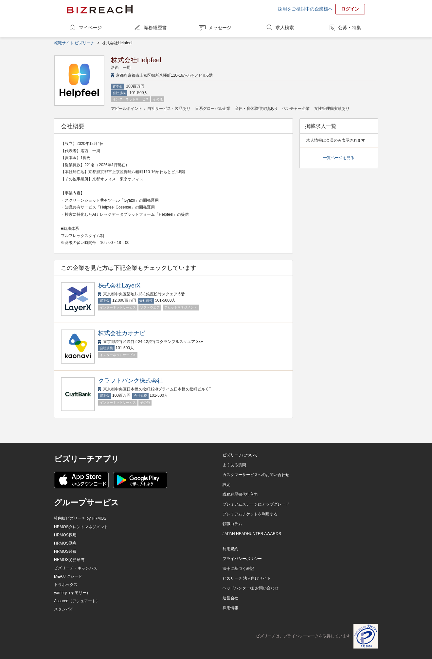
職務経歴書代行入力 (240, 494)
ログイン (350, 8)
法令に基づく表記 (238, 568)
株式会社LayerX (119, 285)
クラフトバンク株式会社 (130, 380)
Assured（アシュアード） (77, 601)
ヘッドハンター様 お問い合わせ (251, 588)
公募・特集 (349, 27)
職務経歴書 (155, 27)
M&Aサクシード (68, 576)
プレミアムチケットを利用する (250, 514)
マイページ (90, 27)
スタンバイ (64, 609)
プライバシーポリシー (242, 558)
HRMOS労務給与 (69, 559)
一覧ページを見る (338, 157)
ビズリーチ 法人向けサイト (247, 578)
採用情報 (230, 608)
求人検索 (285, 27)
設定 (226, 484)
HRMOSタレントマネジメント (81, 527)
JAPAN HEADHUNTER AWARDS (252, 533)
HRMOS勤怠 (65, 543)
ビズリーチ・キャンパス (75, 568)
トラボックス (66, 584)
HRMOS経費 (65, 551)
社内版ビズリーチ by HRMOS (80, 518)
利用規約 (230, 549)
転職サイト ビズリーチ (74, 43)
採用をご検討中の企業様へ (305, 8)
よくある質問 (234, 465)
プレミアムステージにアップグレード (256, 504)
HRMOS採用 (65, 535)
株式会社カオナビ (121, 333)
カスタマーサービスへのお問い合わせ (256, 474)
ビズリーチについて (240, 455)
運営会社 (230, 598)
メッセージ (219, 27)
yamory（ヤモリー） (72, 592)
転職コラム (232, 524)
